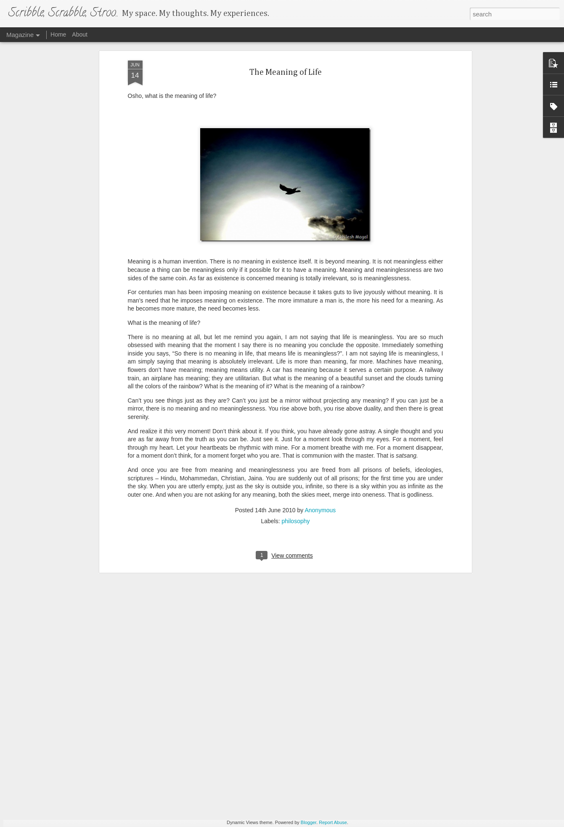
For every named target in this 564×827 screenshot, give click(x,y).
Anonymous (320, 442)
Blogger (308, 822)
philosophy (296, 453)
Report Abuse (333, 822)
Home (58, 34)
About (79, 34)
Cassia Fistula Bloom (226, 722)
